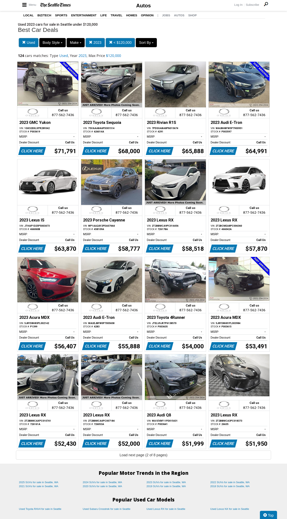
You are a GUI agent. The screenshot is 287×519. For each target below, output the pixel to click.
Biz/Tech (44, 15)
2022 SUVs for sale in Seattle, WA (230, 482)
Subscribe (252, 4)
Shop (192, 15)
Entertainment (83, 15)
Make (75, 43)
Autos (143, 6)
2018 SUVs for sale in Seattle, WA (230, 486)
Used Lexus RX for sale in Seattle (165, 508)
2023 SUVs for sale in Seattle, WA (166, 482)
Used (28, 42)
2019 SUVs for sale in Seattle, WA (166, 486)
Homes (131, 15)
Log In (238, 4)
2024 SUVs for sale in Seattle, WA (102, 482)
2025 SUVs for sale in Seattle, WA (38, 482)
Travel (116, 15)
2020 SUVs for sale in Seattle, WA (102, 486)
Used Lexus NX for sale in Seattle (229, 508)
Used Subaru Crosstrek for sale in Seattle (106, 508)
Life (103, 15)
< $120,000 (120, 42)
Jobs (166, 15)
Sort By (146, 43)
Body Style (52, 43)
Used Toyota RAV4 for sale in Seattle (40, 508)
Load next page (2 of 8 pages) (143, 455)
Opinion (147, 15)
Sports (61, 15)
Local (28, 15)
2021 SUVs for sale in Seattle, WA (38, 486)
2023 (95, 42)
